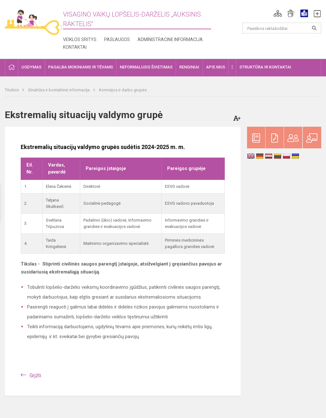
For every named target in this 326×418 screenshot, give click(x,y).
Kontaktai (75, 47)
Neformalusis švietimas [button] (146, 67)
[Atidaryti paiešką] (314, 28)
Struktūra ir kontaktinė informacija (59, 90)
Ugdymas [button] (31, 67)
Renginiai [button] (189, 67)
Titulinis (12, 90)
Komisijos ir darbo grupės (123, 90)
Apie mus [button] (215, 67)
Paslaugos (117, 39)
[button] (277, 13)
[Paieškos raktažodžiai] (282, 28)
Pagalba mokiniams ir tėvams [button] (80, 67)
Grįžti (35, 375)
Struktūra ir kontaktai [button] (265, 67)
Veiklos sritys (79, 39)
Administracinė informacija (170, 39)
